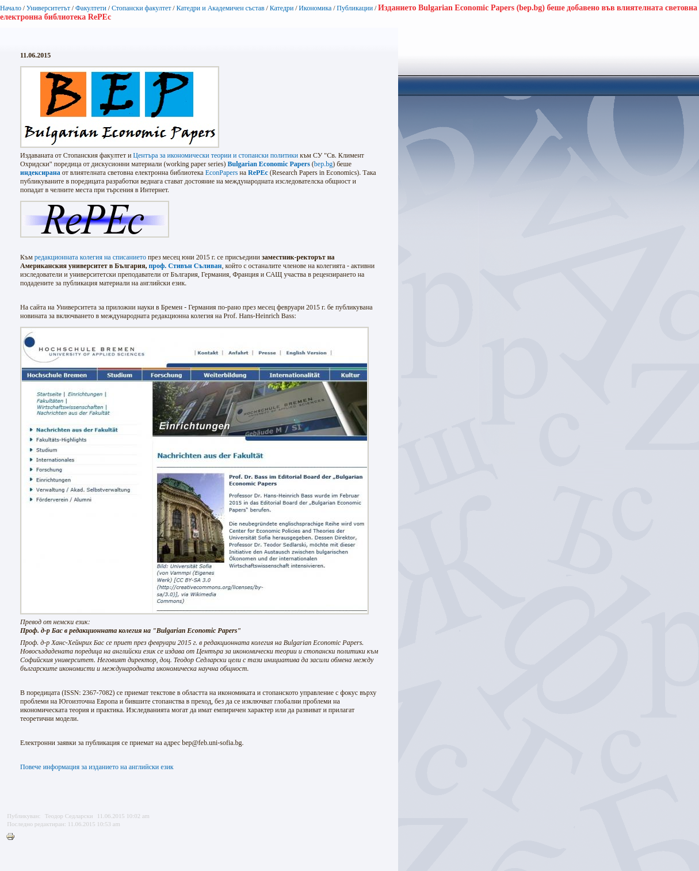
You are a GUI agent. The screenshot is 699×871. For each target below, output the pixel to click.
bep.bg (323, 164)
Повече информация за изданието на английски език (97, 767)
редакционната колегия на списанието (90, 257)
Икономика (315, 8)
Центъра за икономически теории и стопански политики (215, 155)
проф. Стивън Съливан (184, 266)
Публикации (355, 8)
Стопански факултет (141, 8)
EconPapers (221, 173)
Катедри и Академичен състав (220, 8)
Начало (10, 8)
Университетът (48, 8)
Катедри (282, 8)
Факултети (90, 8)
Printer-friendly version (13, 837)
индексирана (40, 173)
